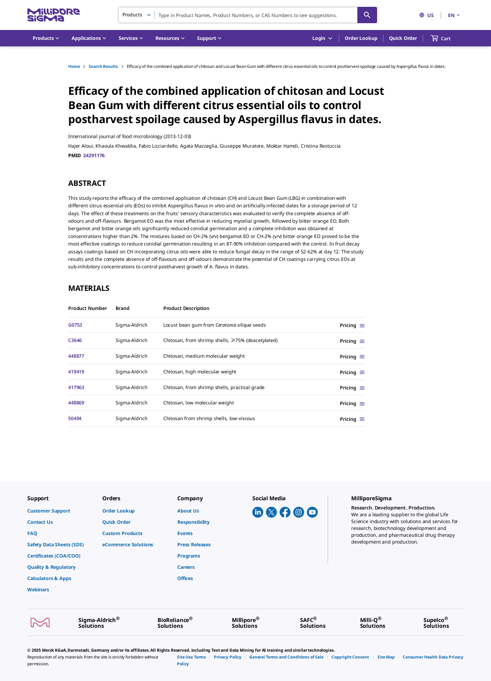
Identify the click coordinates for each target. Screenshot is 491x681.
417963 (76, 387)
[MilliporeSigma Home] (53, 15)
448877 (76, 356)
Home (74, 66)
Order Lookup (361, 38)
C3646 (75, 340)
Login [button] (322, 38)
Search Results (103, 66)
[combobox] (247, 15)
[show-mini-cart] (447, 38)
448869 (76, 402)
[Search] (367, 15)
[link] (61, 510)
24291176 (94, 155)
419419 (76, 371)
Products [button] (132, 14)
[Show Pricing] (352, 325)
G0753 (75, 325)
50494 (74, 418)
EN (454, 15)
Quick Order (403, 38)
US (426, 15)
